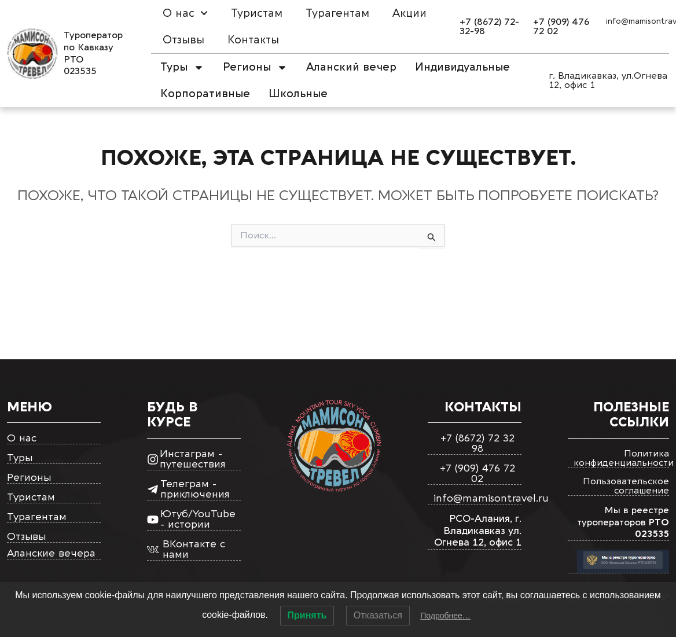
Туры (182, 67)
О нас (185, 13)
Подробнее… (445, 615)
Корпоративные (205, 93)
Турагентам (337, 13)
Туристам (256, 13)
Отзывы (183, 40)
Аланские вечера (51, 553)
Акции (409, 13)
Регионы (255, 67)
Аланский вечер (351, 67)
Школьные (298, 93)
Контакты (253, 40)
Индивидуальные (462, 67)
